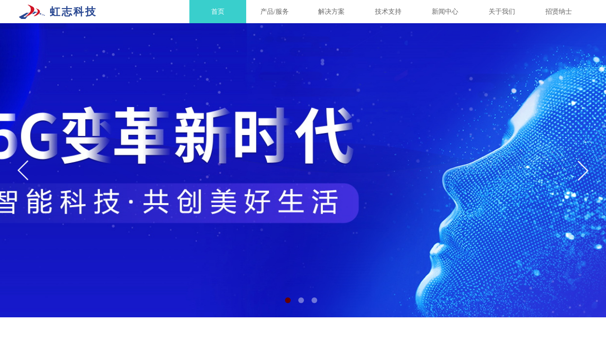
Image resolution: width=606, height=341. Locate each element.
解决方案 (331, 11)
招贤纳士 (558, 11)
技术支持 (388, 11)
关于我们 (502, 11)
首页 (217, 11)
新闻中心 (445, 11)
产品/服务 (274, 11)
